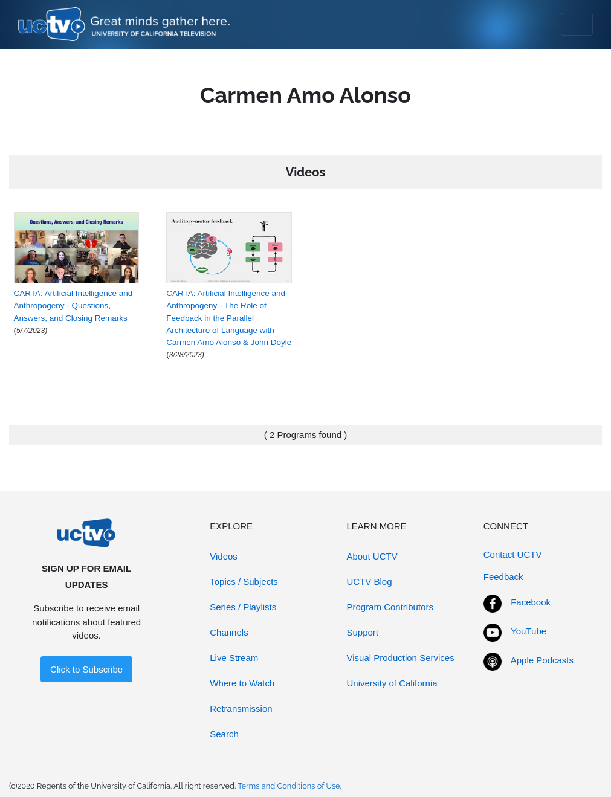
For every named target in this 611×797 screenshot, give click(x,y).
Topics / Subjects (244, 581)
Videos (224, 556)
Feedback (503, 577)
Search (224, 734)
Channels (229, 632)
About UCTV (372, 556)
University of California (392, 683)
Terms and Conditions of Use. (289, 785)
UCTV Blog (369, 581)
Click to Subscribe (86, 669)
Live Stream (234, 658)
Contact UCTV (512, 554)
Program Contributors (390, 607)
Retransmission (241, 708)
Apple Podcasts (542, 660)
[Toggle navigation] (577, 24)
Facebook (531, 602)
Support (363, 632)
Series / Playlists (243, 607)
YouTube (528, 631)
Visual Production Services (400, 658)
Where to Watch (242, 683)
